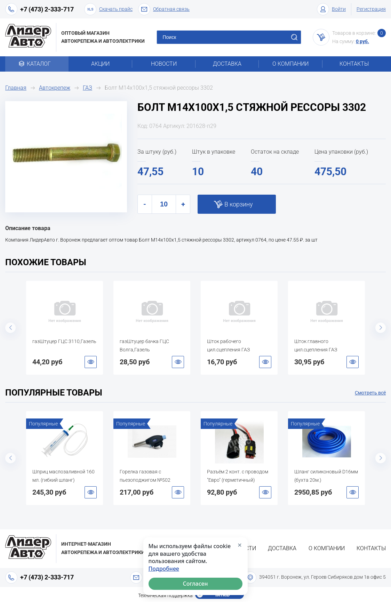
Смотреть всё (370, 393)
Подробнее (164, 568)
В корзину (238, 204)
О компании (290, 63)
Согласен (195, 583)
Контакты (354, 63)
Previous (10, 328)
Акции (100, 63)
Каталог (37, 63)
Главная (15, 87)
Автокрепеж (54, 87)
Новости (164, 63)
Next (380, 328)
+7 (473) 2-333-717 (47, 9)
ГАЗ (87, 87)
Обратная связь (164, 9)
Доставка (227, 63)
